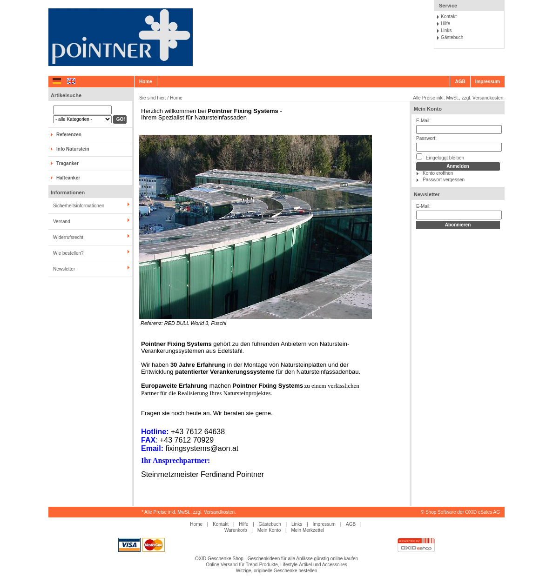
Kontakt (449, 16)
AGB (460, 81)
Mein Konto (428, 109)
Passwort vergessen (444, 179)
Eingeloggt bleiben (440, 156)
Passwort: (426, 138)
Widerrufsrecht (68, 237)
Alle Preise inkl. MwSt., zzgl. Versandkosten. (459, 97)
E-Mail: (423, 120)
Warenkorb (235, 530)
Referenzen (68, 134)
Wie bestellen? (68, 253)
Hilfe (445, 23)
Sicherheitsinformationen (78, 205)
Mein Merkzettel (307, 530)
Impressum (487, 81)
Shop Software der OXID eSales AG (462, 512)
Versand (61, 221)
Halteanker (68, 177)
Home (145, 81)
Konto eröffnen (438, 173)
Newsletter (64, 268)
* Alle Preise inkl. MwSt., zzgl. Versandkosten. (189, 512)
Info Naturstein (72, 149)
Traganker (67, 163)
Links (446, 30)
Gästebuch (452, 37)
